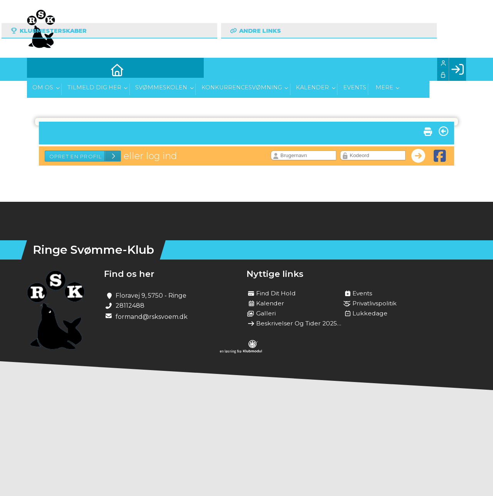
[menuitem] (38, 69)
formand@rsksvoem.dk (152, 316)
